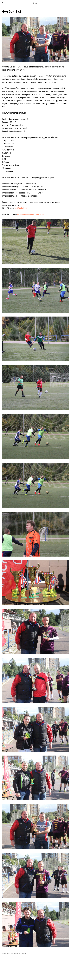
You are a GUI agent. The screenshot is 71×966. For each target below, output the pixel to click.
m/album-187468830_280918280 (30, 215)
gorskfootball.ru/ (20, 209)
